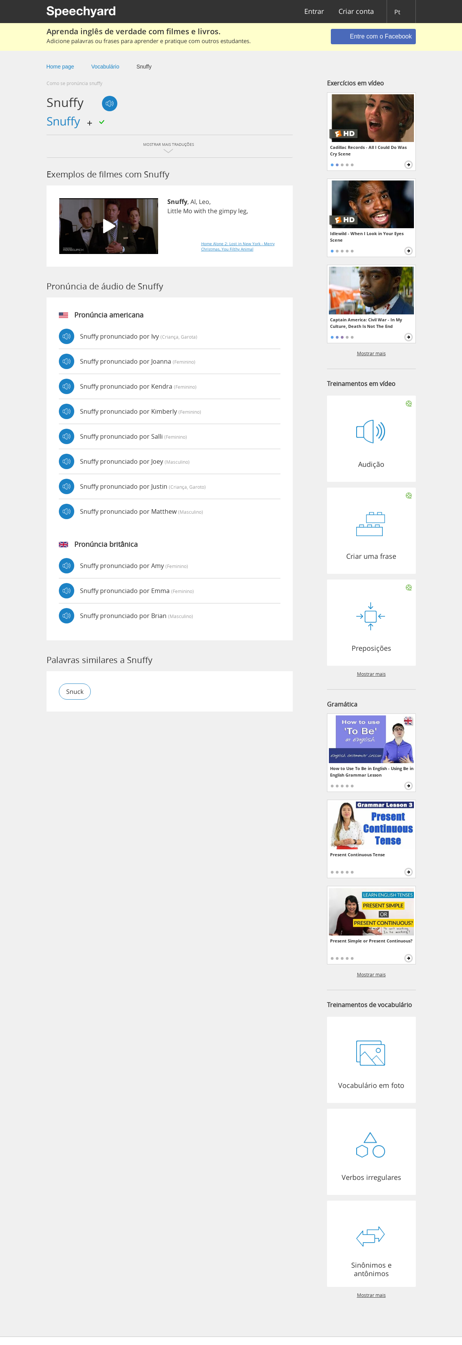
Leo (204, 201)
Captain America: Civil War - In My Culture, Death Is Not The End (366, 323)
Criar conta (356, 12)
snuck (74, 691)
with (200, 211)
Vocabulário (105, 66)
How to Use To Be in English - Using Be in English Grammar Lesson (372, 771)
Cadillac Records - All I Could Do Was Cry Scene (368, 150)
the (212, 211)
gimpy (228, 211)
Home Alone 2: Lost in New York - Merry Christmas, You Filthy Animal (238, 246)
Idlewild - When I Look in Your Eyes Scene (367, 237)
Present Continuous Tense (357, 854)
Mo (187, 211)
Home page (60, 66)
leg (242, 211)
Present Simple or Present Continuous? (371, 941)
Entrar (314, 12)
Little (174, 211)
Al (193, 201)
